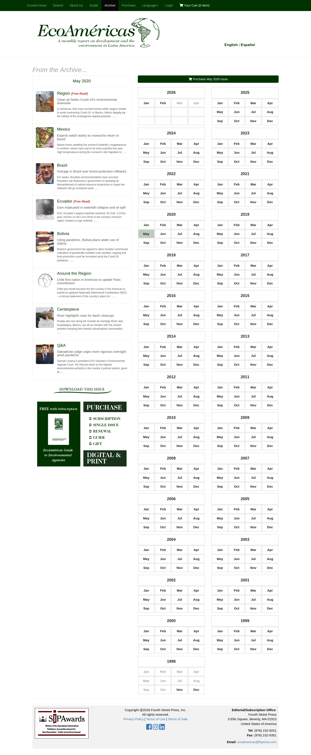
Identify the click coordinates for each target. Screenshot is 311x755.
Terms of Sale (178, 719)
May (220, 112)
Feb (163, 103)
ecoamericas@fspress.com (256, 742)
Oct (236, 121)
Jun (237, 112)
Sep (220, 121)
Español (248, 45)
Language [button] (150, 5)
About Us (76, 5)
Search (58, 5)
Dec (270, 121)
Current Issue (36, 5)
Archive (110, 5)
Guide (93, 5)
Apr (270, 103)
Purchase (128, 5)
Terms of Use (155, 719)
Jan (146, 103)
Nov (253, 121)
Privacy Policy (133, 719)
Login (169, 5)
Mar (253, 103)
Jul (253, 112)
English (231, 45)
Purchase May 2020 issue (208, 79)
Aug (270, 112)
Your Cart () (194, 5)
